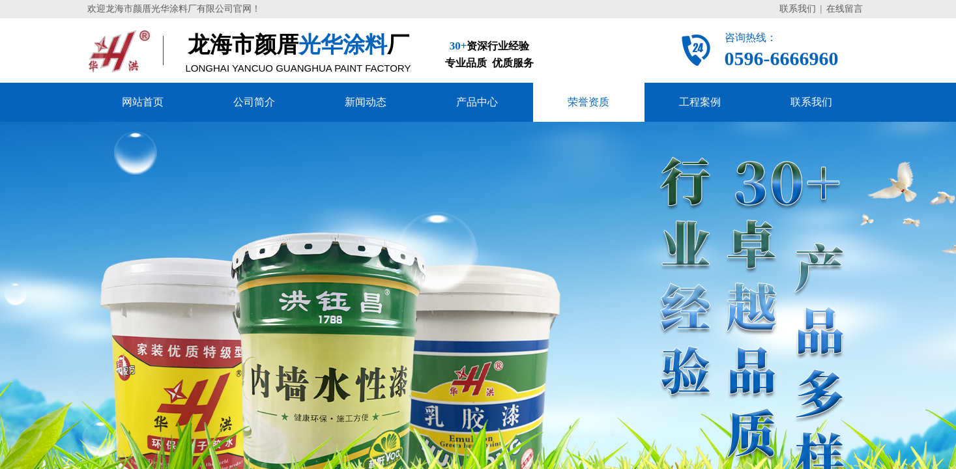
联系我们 (811, 101)
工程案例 (700, 101)
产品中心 (477, 101)
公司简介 (254, 101)
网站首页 (143, 101)
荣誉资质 (588, 101)
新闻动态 (365, 101)
